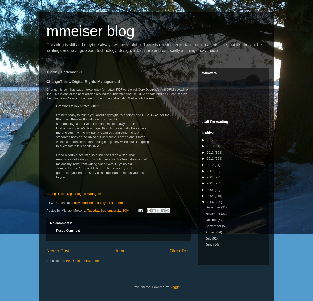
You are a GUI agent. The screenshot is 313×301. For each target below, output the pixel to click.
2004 (211, 202)
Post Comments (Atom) (82, 261)
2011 (211, 158)
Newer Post (57, 250)
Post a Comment (68, 230)
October (212, 220)
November (213, 214)
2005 (211, 196)
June (209, 244)
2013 (211, 146)
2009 (211, 171)
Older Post (180, 250)
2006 (211, 190)
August (211, 232)
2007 (211, 183)
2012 (211, 152)
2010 (211, 165)
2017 (211, 140)
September (214, 226)
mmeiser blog (90, 31)
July (209, 238)
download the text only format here (98, 203)
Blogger (175, 287)
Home (120, 250)
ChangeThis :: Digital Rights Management (75, 194)
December (213, 207)
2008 (211, 177)
